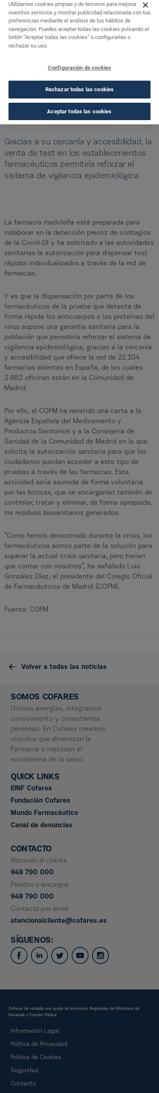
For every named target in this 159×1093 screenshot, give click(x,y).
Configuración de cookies (79, 61)
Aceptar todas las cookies (79, 104)
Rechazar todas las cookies (79, 83)
